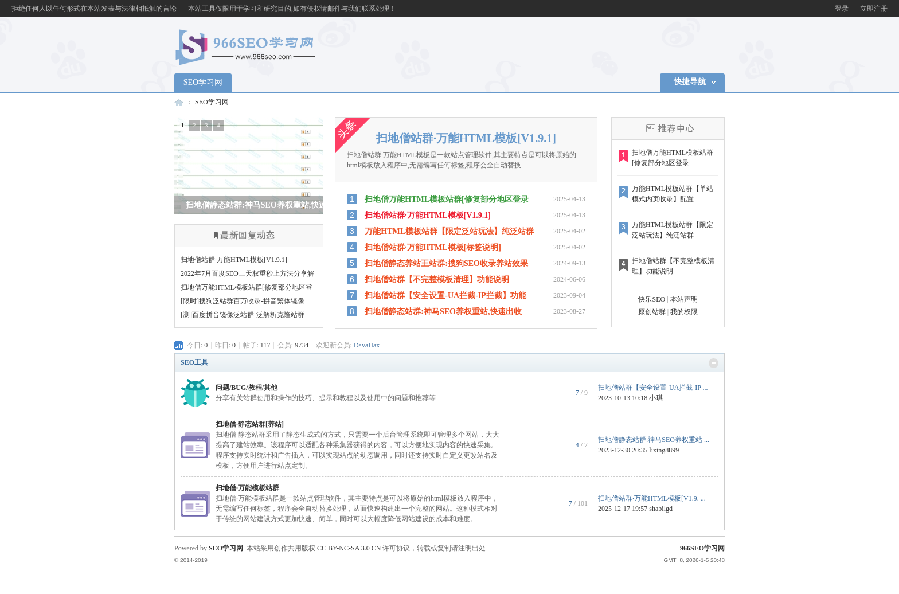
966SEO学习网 (178, 102)
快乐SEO (651, 299)
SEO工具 (194, 362)
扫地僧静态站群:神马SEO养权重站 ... (653, 440)
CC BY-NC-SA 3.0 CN (349, 548)
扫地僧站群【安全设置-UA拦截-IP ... (653, 388)
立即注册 (874, 9)
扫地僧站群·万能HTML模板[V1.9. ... (652, 498)
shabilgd (661, 509)
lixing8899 (664, 450)
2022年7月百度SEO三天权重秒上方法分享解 (247, 273)
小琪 (656, 398)
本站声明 (684, 299)
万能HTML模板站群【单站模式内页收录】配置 (672, 194)
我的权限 (684, 312)
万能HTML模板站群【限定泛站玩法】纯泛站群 (672, 230)
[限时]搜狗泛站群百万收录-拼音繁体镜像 (242, 301)
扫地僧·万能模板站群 (247, 488)
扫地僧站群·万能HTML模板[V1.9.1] (234, 260)
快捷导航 (690, 81)
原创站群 (652, 312)
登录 (842, 9)
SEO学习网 (202, 82)
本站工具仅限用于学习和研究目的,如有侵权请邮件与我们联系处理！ (292, 9)
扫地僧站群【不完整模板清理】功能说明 (673, 266)
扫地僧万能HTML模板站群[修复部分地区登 (246, 287)
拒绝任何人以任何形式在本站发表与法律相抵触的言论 (94, 9)
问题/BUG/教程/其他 (246, 388)
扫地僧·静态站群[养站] (250, 424)
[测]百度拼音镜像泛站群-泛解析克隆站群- (244, 315)
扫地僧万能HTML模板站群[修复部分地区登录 (672, 157)
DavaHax (367, 345)
